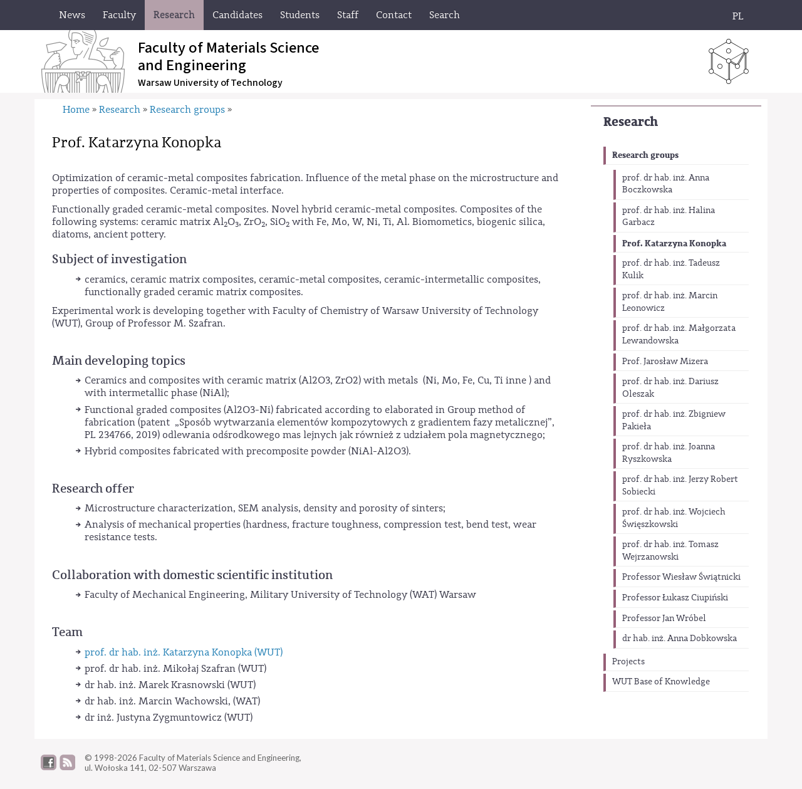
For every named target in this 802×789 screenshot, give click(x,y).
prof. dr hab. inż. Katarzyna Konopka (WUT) (184, 652)
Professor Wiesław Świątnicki (681, 577)
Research (630, 122)
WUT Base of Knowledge (661, 681)
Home (76, 109)
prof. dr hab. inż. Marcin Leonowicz (669, 302)
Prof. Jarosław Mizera (665, 361)
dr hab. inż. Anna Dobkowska (679, 638)
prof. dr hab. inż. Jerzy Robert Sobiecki (680, 486)
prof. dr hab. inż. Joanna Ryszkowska (668, 453)
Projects (628, 661)
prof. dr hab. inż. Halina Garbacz (668, 217)
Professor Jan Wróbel (664, 618)
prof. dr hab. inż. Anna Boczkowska (665, 184)
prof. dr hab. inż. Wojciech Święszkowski (674, 518)
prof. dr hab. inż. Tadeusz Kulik (671, 269)
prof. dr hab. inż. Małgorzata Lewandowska (679, 335)
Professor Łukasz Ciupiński (675, 598)
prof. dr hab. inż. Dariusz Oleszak (670, 388)
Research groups (645, 155)
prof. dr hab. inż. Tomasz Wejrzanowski (670, 551)
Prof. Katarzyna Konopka (674, 243)
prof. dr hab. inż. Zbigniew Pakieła (674, 420)
